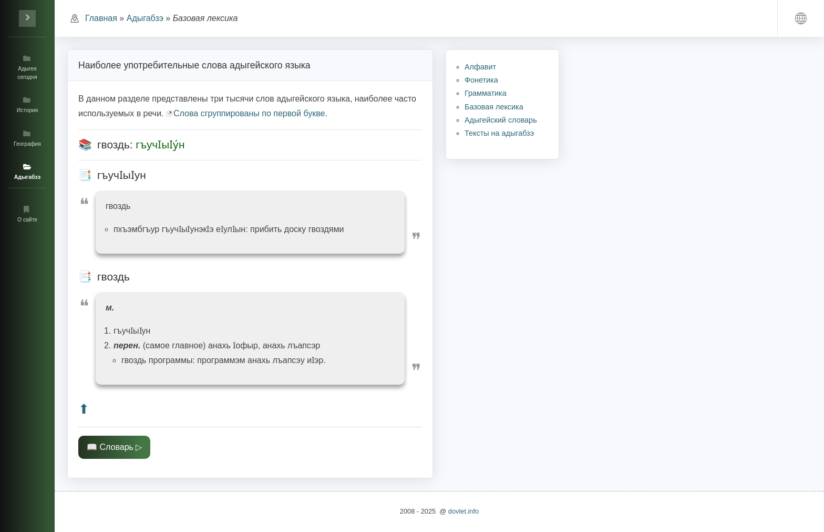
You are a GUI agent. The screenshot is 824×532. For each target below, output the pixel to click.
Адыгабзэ (145, 18)
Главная (101, 18)
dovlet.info (463, 511)
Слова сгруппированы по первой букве (249, 113)
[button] (801, 18)
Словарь (116, 447)
